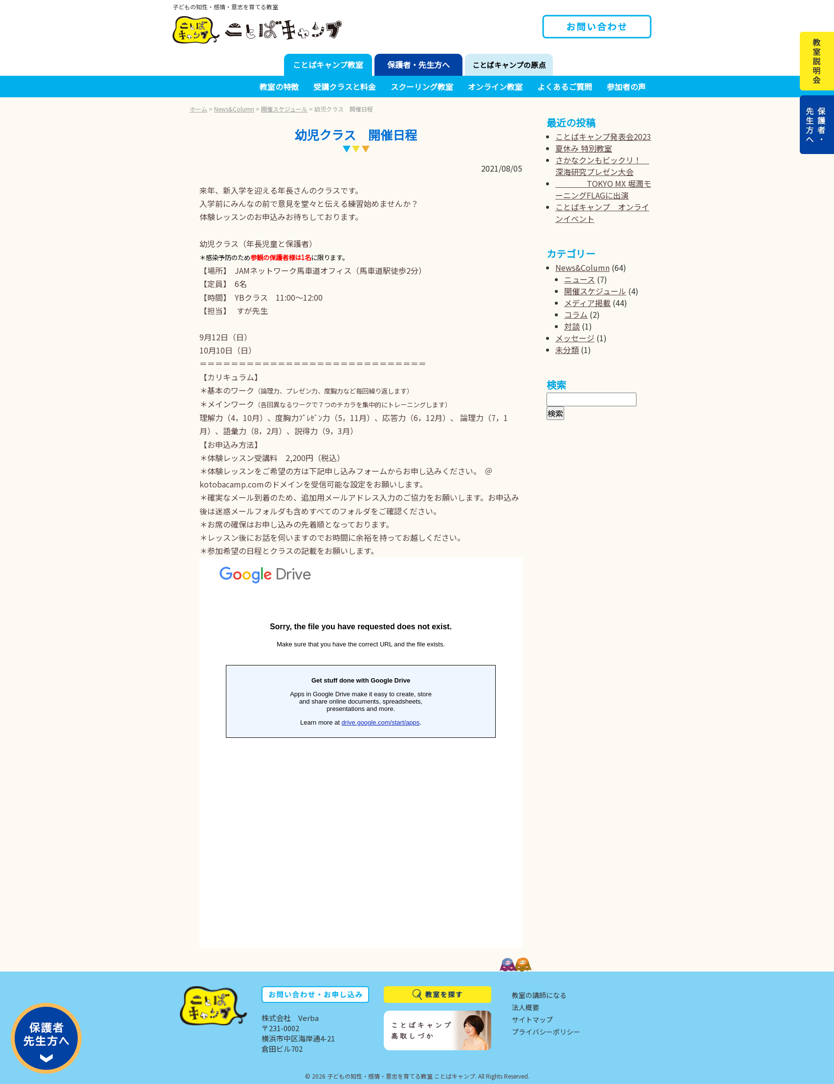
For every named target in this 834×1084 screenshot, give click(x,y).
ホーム (198, 109)
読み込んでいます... (360, 753)
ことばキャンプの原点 (509, 65)
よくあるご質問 (564, 86)
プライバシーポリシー (546, 1032)
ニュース (579, 279)
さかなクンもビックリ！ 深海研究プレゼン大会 (602, 165)
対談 (572, 326)
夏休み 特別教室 (583, 148)
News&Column (234, 109)
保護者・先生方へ (418, 64)
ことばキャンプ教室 (328, 64)
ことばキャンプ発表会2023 (603, 136)
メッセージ (574, 338)
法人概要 (525, 1007)
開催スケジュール (284, 109)
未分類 (567, 349)
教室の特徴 (279, 86)
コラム (576, 314)
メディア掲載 (587, 303)
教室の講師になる (539, 995)
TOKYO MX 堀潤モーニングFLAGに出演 (603, 189)
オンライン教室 (495, 86)
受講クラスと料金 (344, 86)
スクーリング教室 (422, 86)
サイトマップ (532, 1019)
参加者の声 (626, 86)
